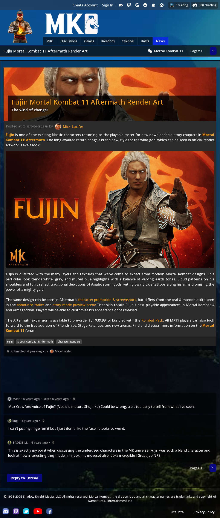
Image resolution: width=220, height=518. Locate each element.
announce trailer (30, 304)
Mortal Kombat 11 (168, 51)
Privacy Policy (204, 512)
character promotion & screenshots (107, 299)
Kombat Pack (152, 320)
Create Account (85, 5)
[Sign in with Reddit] (145, 5)
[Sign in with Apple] (153, 5)
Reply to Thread (24, 478)
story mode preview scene (74, 304)
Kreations (108, 41)
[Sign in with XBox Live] (161, 5)
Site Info (177, 512)
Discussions (69, 41)
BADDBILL (20, 442)
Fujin (10, 134)
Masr (16, 399)
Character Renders (69, 341)
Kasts (145, 41)
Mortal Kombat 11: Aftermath (35, 341)
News (160, 41)
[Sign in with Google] (137, 5)
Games (89, 41)
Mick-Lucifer (63, 351)
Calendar (128, 41)
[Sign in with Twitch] (129, 5)
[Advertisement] (110, 375)
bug (15, 421)
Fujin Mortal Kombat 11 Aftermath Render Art (87, 101)
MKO (49, 41)
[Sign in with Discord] (121, 5)
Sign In (107, 5)
